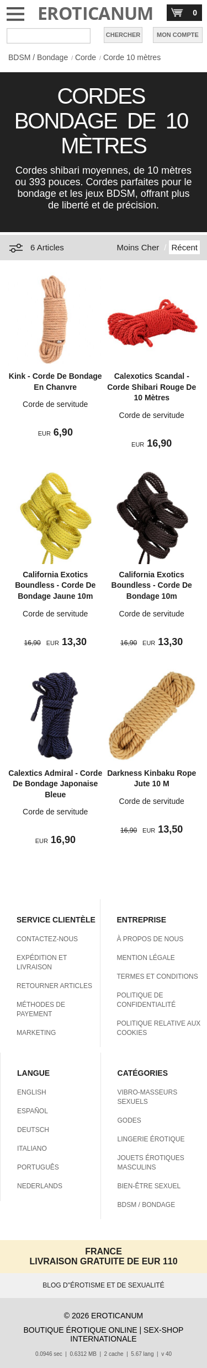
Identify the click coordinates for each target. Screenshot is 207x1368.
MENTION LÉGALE (146, 958)
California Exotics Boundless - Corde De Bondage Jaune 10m (55, 585)
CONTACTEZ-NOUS (47, 939)
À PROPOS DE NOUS (150, 939)
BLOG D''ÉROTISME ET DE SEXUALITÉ (103, 1285)
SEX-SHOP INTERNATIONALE (126, 1334)
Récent (184, 247)
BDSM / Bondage (38, 57)
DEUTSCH (33, 1130)
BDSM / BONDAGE (147, 1205)
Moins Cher (138, 247)
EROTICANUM (95, 13)
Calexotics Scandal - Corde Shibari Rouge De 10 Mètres (151, 387)
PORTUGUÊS (38, 1167)
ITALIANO (32, 1148)
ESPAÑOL (32, 1111)
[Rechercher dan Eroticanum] (49, 36)
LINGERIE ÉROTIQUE (151, 1139)
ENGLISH (31, 1092)
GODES (129, 1120)
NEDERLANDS (39, 1186)
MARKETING (36, 1033)
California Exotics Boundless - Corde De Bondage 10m (152, 585)
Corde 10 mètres (132, 57)
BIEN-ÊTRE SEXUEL (149, 1186)
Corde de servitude (55, 404)
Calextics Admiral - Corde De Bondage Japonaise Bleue (55, 784)
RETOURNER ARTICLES (54, 986)
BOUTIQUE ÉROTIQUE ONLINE (80, 1330)
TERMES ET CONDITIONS (157, 976)
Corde (85, 57)
